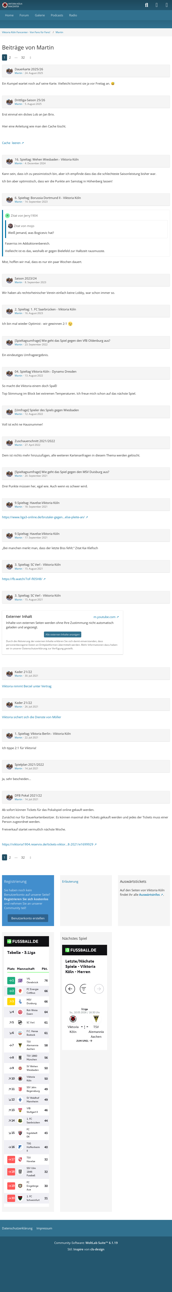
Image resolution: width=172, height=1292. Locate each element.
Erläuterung (70, 881)
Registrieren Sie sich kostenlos (26, 899)
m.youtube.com (105, 617)
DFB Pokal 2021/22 (28, 795)
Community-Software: (86, 1243)
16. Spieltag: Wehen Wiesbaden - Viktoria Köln (47, 159)
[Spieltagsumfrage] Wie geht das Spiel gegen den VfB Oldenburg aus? (62, 341)
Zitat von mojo (24, 226)
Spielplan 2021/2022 (29, 764)
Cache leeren (11, 143)
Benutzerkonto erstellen (28, 918)
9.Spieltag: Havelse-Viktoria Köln (37, 503)
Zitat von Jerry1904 (24, 215)
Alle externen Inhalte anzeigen (63, 634)
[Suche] (147, 5)
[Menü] (167, 5)
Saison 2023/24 (26, 278)
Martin (18, 73)
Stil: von (86, 1249)
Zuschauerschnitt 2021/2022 (35, 441)
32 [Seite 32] (23, 57)
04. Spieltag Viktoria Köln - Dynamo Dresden (45, 371)
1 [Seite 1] (4, 57)
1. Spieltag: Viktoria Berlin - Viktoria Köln (43, 734)
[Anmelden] (157, 5)
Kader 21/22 (23, 672)
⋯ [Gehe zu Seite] (16, 57)
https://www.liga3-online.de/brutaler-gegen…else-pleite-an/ (43, 517)
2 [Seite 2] (10, 57)
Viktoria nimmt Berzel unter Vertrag (26, 686)
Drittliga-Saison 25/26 (30, 100)
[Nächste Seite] (30, 57)
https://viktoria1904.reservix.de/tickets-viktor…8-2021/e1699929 (47, 844)
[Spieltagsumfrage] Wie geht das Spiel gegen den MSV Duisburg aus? (62, 472)
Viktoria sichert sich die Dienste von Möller (31, 717)
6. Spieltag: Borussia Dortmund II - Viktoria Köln (48, 198)
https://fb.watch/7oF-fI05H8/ (22, 579)
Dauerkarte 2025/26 (29, 69)
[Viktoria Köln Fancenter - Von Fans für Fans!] (14, 5)
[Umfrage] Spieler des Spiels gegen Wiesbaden (47, 410)
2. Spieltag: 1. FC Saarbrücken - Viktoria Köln (45, 309)
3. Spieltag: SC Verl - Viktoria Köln (38, 564)
